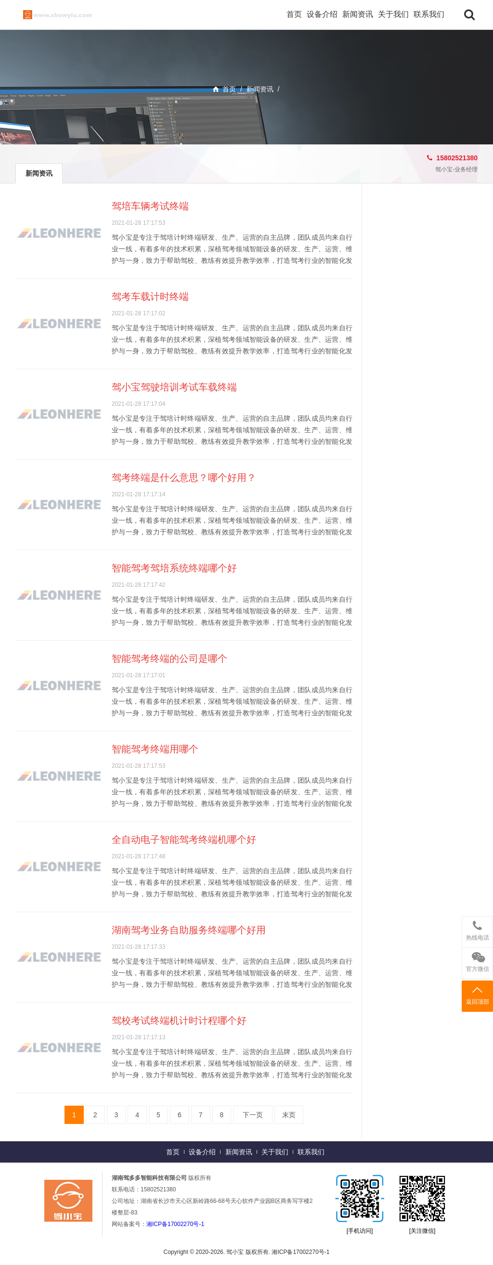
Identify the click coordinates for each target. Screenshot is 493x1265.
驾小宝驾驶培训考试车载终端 (174, 387)
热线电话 (477, 928)
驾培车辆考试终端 (150, 206)
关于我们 (393, 14)
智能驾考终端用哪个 (155, 749)
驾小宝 (68, 14)
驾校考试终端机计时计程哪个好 (179, 1020)
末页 (289, 1115)
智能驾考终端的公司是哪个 (169, 658)
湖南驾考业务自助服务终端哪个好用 (189, 930)
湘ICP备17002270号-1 (175, 1224)
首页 (294, 14)
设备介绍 (322, 14)
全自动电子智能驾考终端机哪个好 (184, 839)
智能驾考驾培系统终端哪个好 (174, 568)
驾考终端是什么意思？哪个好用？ (184, 477)
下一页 (253, 1115)
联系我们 (429, 14)
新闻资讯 (357, 14)
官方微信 (477, 960)
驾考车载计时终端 (150, 296)
